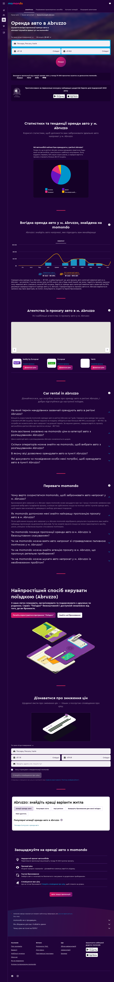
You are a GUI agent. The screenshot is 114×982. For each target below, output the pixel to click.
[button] (3, 3)
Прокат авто (15, 15)
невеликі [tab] (60, 241)
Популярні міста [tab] (42, 808)
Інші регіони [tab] (58, 808)
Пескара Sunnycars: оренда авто (26, 825)
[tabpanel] (61, 174)
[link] (30, 367)
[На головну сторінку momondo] (15, 3)
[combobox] (22, 37)
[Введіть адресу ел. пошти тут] (63, 763)
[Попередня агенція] (14, 350)
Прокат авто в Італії (28, 15)
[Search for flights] (4, 10)
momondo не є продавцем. (62, 920)
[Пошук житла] (4, 15)
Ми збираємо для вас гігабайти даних (62, 924)
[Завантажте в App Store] (73, 96)
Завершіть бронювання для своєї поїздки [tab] (84, 808)
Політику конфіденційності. (70, 780)
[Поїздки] (4, 26)
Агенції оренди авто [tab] (23, 808)
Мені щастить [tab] (21, 814)
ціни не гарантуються (65, 913)
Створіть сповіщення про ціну (53, 884)
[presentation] (73, 96)
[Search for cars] (4, 20)
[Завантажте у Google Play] (59, 96)
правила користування (53, 780)
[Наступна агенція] (107, 350)
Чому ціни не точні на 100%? (62, 928)
